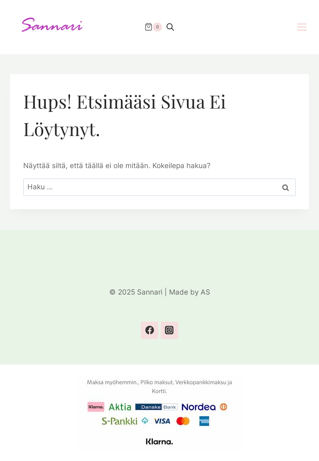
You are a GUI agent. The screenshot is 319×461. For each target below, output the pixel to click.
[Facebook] (149, 330)
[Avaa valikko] (306, 27)
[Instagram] (169, 330)
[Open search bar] (170, 27)
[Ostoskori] (153, 27)
